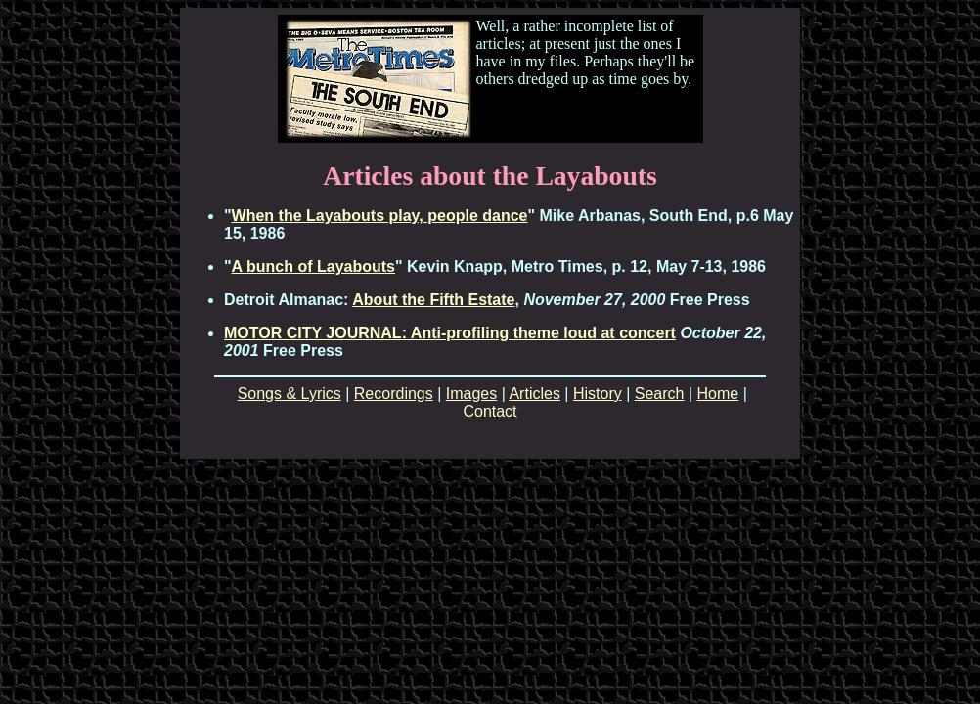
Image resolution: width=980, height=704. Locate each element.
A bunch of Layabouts (313, 266)
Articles (534, 393)
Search (660, 393)
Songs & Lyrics (289, 393)
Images (471, 393)
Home (718, 393)
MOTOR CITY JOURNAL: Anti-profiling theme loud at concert (450, 333)
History (597, 393)
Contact (489, 411)
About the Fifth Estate (433, 299)
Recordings (393, 393)
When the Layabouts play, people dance (380, 215)
